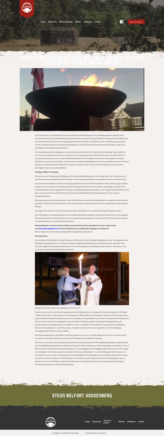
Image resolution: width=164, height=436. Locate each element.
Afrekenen (88, 21)
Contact (98, 21)
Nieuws (78, 21)
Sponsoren (52, 21)
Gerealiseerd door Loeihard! (95, 433)
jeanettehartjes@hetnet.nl (49, 228)
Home (43, 21)
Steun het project (65, 21)
